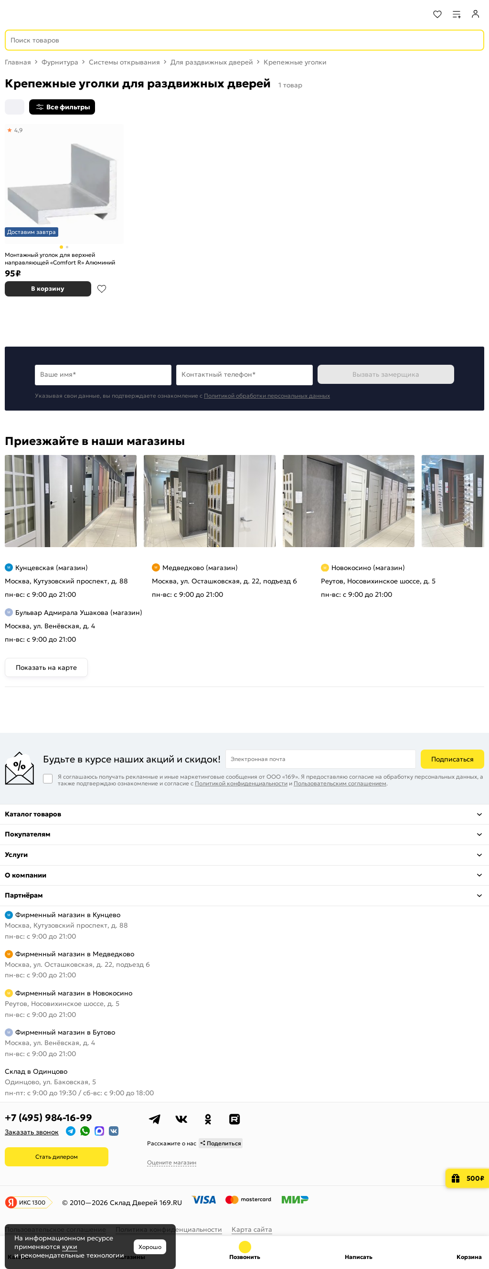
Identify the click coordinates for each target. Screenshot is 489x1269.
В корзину (47, 289)
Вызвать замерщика (385, 374)
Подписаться (452, 759)
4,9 (18, 130)
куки (69, 1246)
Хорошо (149, 1246)
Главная (18, 62)
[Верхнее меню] (13, 14)
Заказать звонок (32, 1132)
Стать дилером (56, 1156)
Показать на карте (46, 667)
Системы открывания (124, 62)
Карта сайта (252, 1229)
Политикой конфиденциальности (241, 783)
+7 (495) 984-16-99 (48, 1117)
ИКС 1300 (32, 1202)
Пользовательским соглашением (340, 783)
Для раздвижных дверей (211, 62)
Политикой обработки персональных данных (267, 395)
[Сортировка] (14, 107)
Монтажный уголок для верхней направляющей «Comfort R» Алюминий (60, 258)
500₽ (475, 1178)
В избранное (101, 289)
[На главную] (43, 14)
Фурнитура (60, 62)
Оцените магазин (171, 1162)
